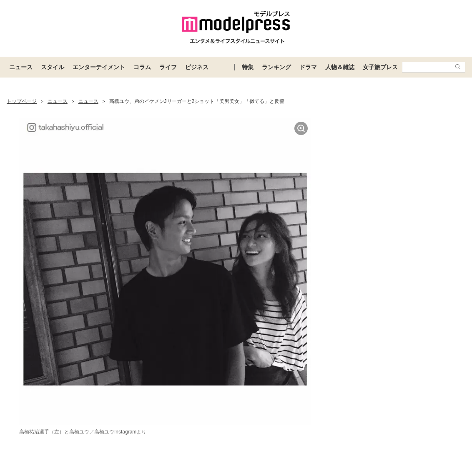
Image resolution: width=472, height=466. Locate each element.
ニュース (21, 67)
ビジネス (196, 67)
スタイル (52, 67)
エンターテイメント (99, 67)
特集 (248, 67)
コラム (142, 67)
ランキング (276, 67)
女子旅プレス (380, 67)
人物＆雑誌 (339, 67)
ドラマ (308, 67)
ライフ (168, 67)
